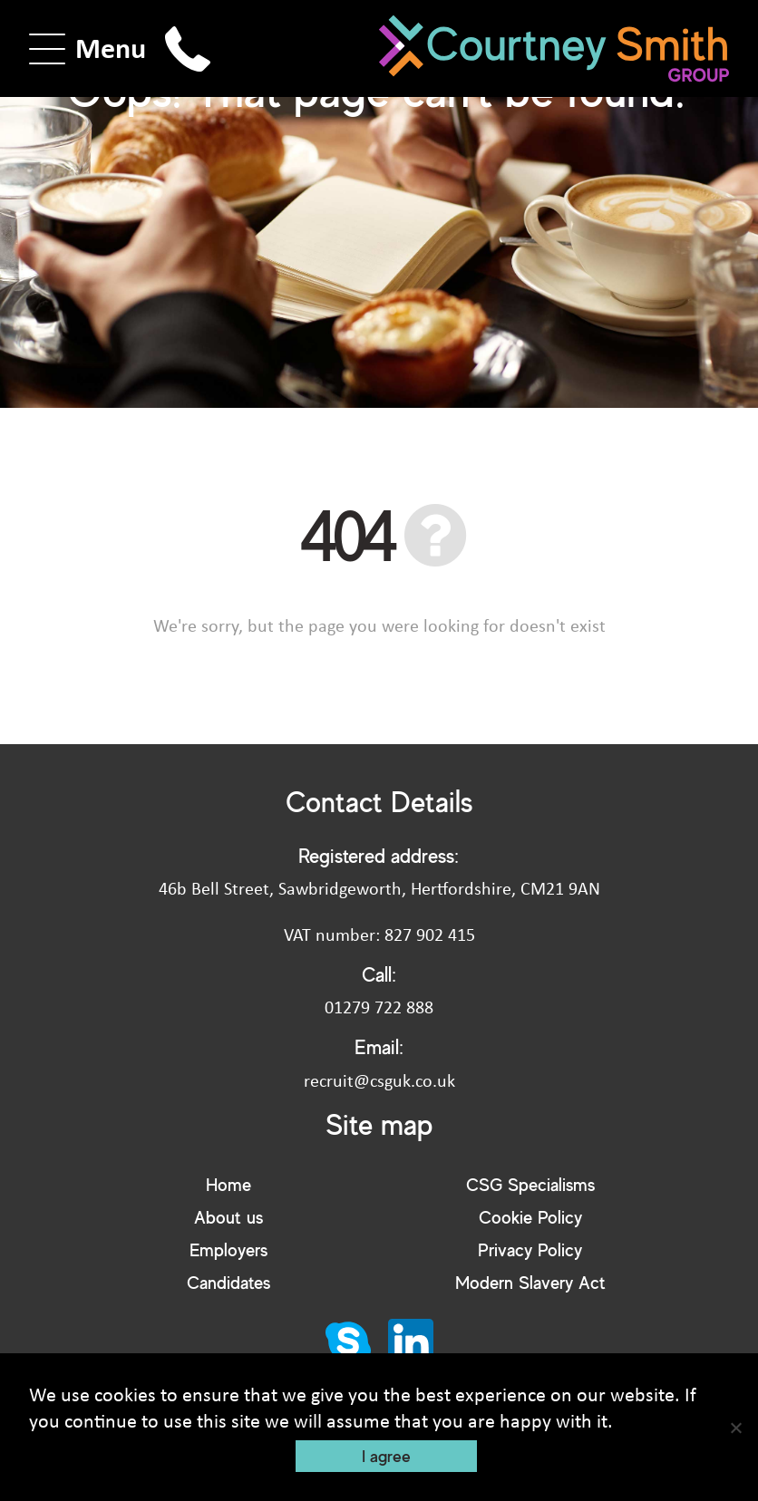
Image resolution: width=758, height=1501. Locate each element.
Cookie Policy (530, 1217)
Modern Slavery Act (530, 1282)
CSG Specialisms (530, 1184)
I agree (386, 1456)
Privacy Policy (530, 1249)
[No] (735, 1428)
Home (228, 1184)
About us (228, 1217)
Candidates (228, 1282)
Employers (228, 1249)
